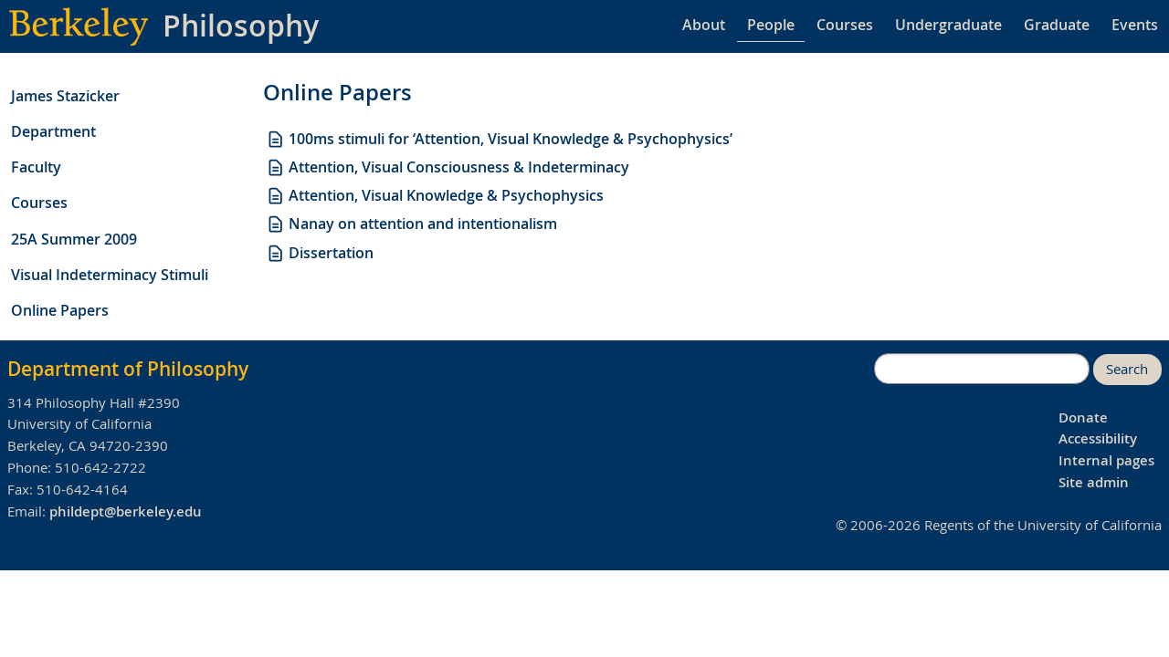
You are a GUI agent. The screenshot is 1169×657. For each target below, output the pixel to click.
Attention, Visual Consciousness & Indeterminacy (447, 167)
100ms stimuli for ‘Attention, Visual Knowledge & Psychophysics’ (499, 139)
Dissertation (320, 253)
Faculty (36, 167)
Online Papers (60, 310)
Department (53, 131)
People (771, 25)
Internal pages (1106, 460)
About (703, 25)
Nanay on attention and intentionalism (411, 224)
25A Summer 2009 (74, 239)
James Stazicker (65, 96)
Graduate (1057, 25)
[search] (982, 368)
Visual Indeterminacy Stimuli (109, 275)
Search (1127, 369)
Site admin (1093, 482)
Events (1134, 25)
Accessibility (1097, 438)
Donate (1083, 417)
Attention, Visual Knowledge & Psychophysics (435, 195)
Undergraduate (948, 25)
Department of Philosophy (127, 368)
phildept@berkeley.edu (125, 511)
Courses (844, 25)
